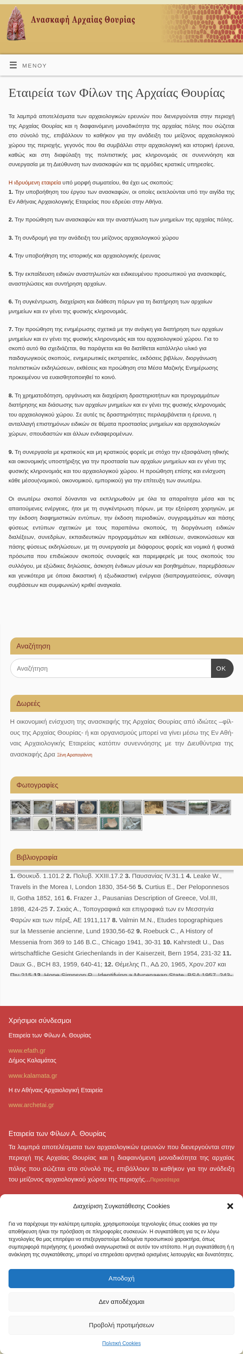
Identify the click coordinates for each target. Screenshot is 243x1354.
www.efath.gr (27, 1050)
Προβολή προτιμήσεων (121, 1325)
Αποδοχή (122, 1278)
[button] (230, 1206)
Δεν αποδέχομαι (121, 1301)
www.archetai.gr (31, 1104)
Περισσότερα (164, 1180)
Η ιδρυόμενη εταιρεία (35, 182)
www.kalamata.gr (33, 1075)
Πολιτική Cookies (121, 1343)
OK (218, 668)
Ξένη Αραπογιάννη (75, 755)
